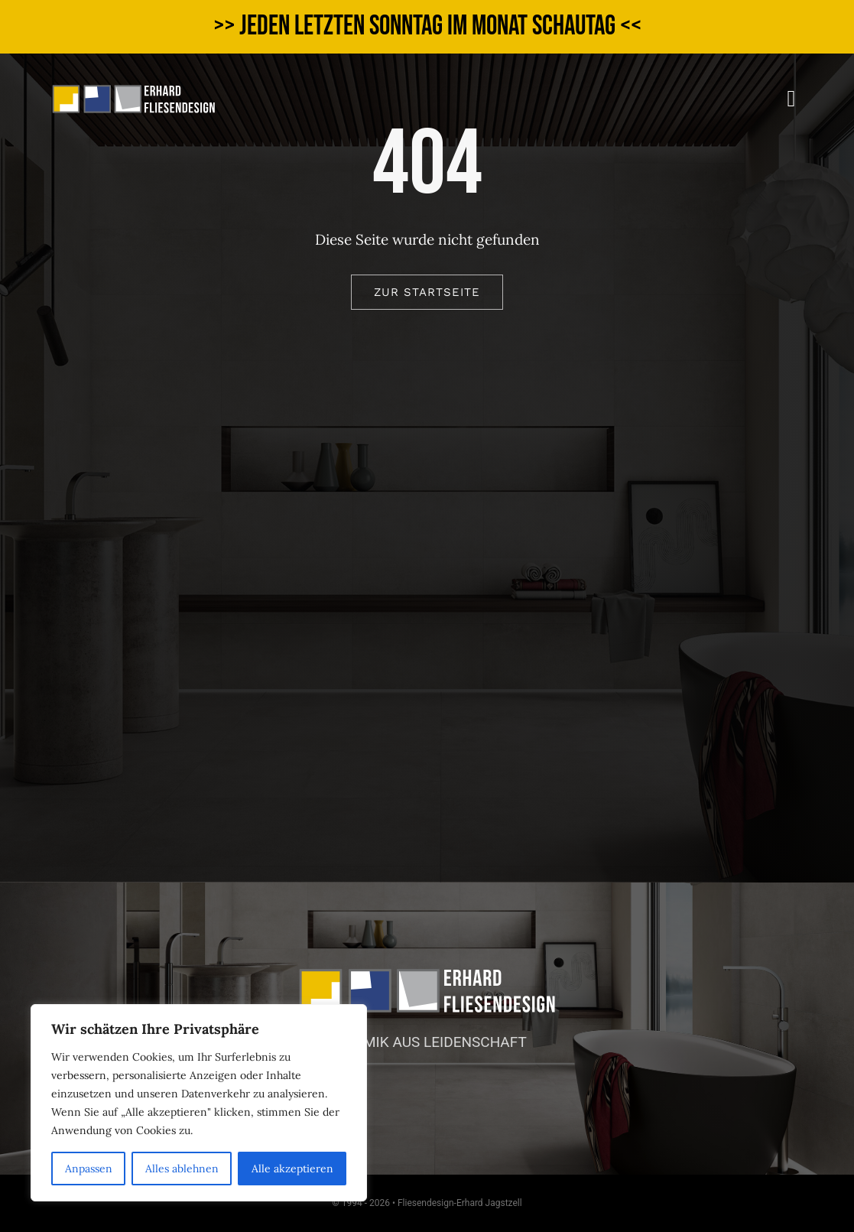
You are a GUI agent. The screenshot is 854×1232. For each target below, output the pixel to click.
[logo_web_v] (133, 91)
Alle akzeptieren (292, 1168)
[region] (199, 1102)
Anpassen (88, 1168)
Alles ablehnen (182, 1168)
